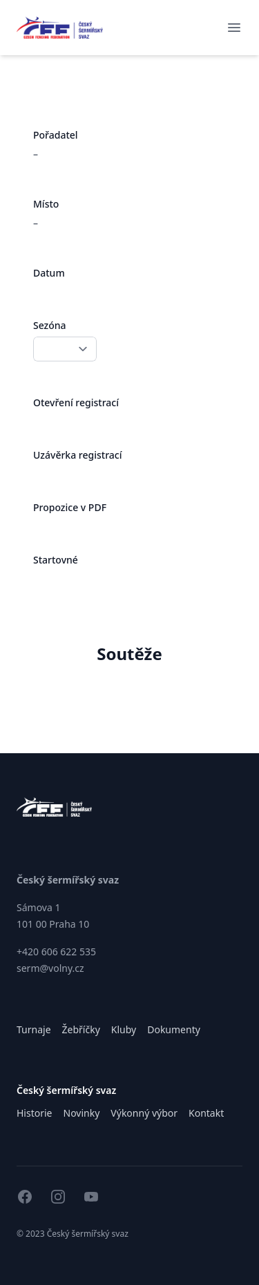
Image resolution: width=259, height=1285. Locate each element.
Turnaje (34, 1029)
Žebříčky (81, 1029)
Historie (34, 1112)
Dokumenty (173, 1029)
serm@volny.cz (50, 968)
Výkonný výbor (144, 1112)
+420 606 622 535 (56, 951)
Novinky (82, 1112)
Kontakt (206, 1112)
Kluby (123, 1029)
